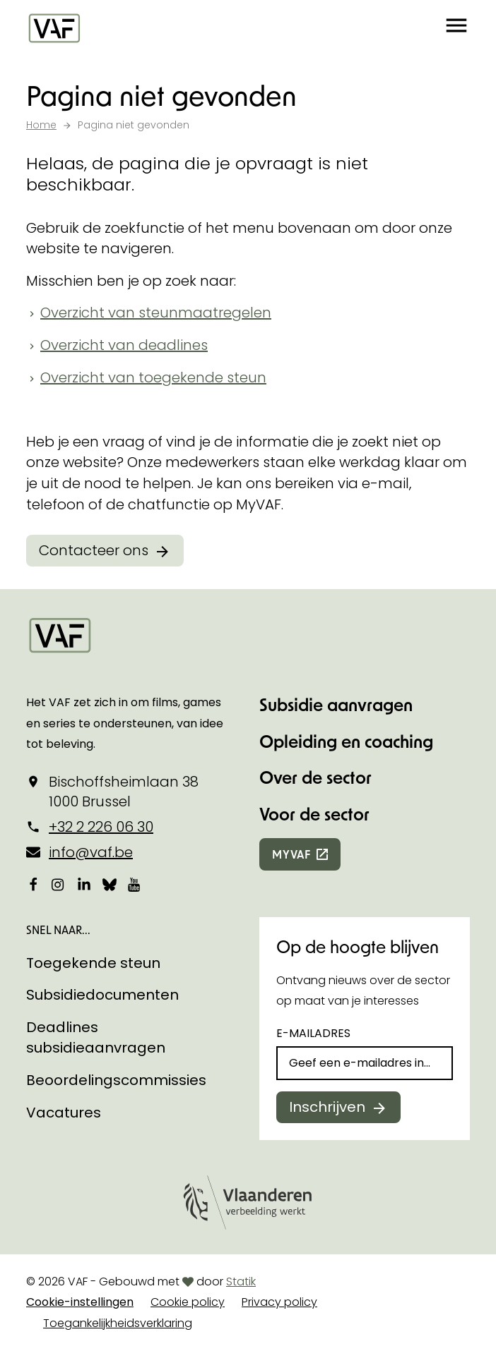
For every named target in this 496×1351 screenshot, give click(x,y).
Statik (241, 1281)
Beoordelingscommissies (116, 1080)
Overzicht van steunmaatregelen (155, 312)
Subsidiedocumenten (102, 995)
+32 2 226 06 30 (101, 827)
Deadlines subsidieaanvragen (95, 1037)
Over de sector (315, 777)
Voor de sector (314, 814)
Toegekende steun (93, 963)
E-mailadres (313, 1033)
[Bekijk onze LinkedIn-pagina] (84, 884)
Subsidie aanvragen (336, 704)
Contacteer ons (93, 550)
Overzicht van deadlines (124, 345)
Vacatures (63, 1112)
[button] (456, 28)
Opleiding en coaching (346, 741)
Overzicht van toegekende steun (153, 377)
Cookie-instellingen (80, 1302)
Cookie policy (187, 1302)
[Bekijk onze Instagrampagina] (59, 884)
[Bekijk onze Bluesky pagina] (109, 884)
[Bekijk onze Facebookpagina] (33, 884)
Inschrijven (327, 1107)
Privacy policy (279, 1302)
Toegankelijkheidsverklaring (117, 1323)
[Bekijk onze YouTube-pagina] (135, 884)
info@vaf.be (91, 852)
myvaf (291, 854)
